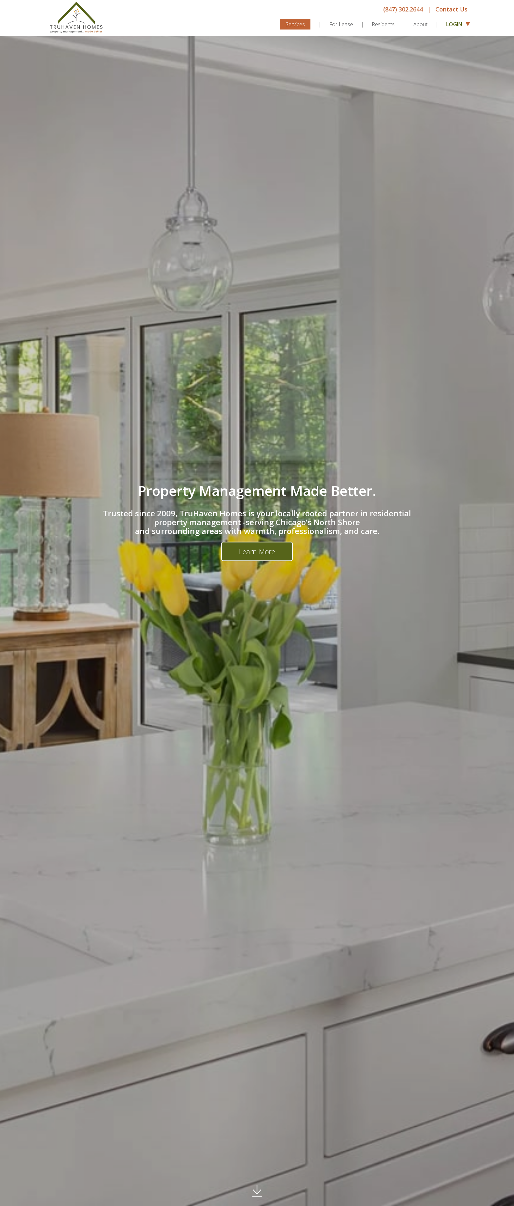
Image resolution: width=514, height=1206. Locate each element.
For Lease (341, 24)
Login (456, 24)
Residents (383, 24)
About (420, 24)
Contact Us (451, 9)
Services (295, 24)
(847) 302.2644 (403, 9)
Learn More (257, 551)
